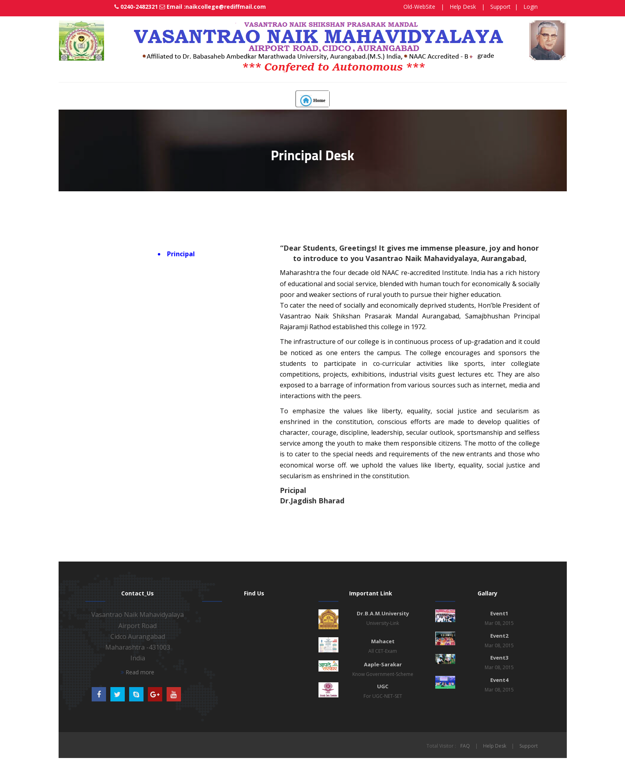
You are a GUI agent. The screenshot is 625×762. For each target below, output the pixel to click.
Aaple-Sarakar (383, 664)
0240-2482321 (130, 6)
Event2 (499, 635)
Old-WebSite (419, 6)
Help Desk (463, 6)
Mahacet (383, 641)
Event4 (499, 679)
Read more (137, 672)
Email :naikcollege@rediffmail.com (203, 6)
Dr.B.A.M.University (383, 613)
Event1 (499, 613)
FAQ (465, 745)
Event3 (499, 657)
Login (530, 6)
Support (500, 6)
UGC (382, 686)
